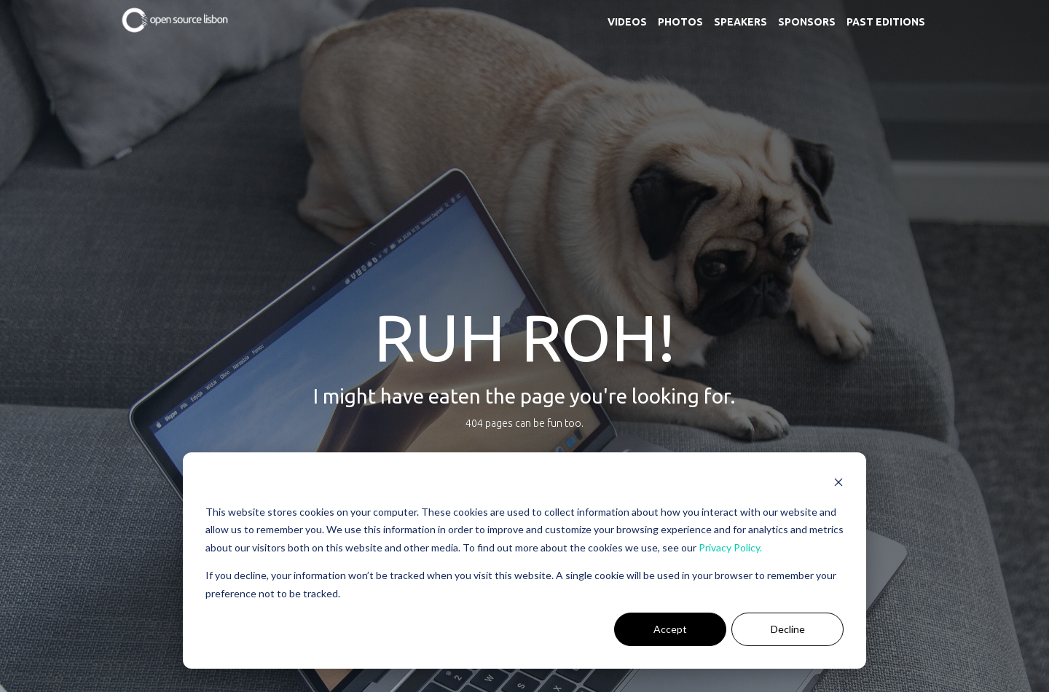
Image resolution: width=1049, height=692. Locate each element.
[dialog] (524, 560)
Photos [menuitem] (680, 22)
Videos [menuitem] (627, 22)
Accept (670, 629)
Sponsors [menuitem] (807, 22)
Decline (788, 629)
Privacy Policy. (730, 547)
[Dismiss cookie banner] (838, 484)
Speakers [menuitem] (740, 22)
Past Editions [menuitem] (885, 22)
